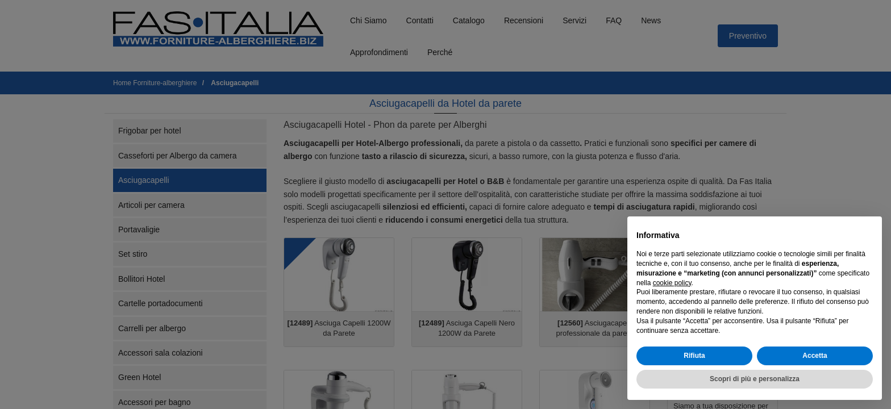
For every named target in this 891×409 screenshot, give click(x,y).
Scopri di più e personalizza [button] (755, 379)
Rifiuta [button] (694, 356)
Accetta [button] (814, 356)
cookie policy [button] (672, 283)
